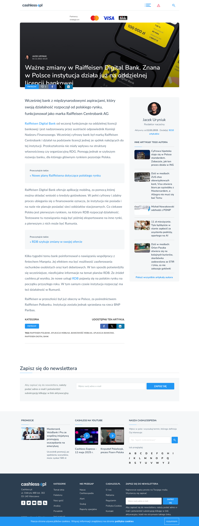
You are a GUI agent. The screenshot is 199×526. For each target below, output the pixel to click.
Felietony (58, 495)
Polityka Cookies (114, 505)
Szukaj (83, 503)
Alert (82, 498)
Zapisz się (170, 501)
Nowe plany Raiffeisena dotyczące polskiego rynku (65, 175)
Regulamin (111, 500)
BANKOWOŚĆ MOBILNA (81, 333)
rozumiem (171, 521)
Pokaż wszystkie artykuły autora (154, 277)
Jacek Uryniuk (39, 56)
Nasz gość (58, 500)
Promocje (27, 420)
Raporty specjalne (88, 509)
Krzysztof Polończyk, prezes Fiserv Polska (112, 450)
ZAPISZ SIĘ (160, 386)
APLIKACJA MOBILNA (60, 333)
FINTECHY (31, 86)
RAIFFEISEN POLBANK (40, 333)
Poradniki (58, 511)
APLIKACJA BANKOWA (103, 333)
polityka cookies (124, 521)
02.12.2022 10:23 (39, 58)
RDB (75, 278)
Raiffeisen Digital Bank (40, 123)
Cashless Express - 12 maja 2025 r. (86, 450)
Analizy (57, 505)
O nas (109, 489)
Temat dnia (59, 489)
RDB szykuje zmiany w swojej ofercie (56, 241)
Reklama (110, 495)
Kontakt (109, 511)
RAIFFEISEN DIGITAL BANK (37, 336)
